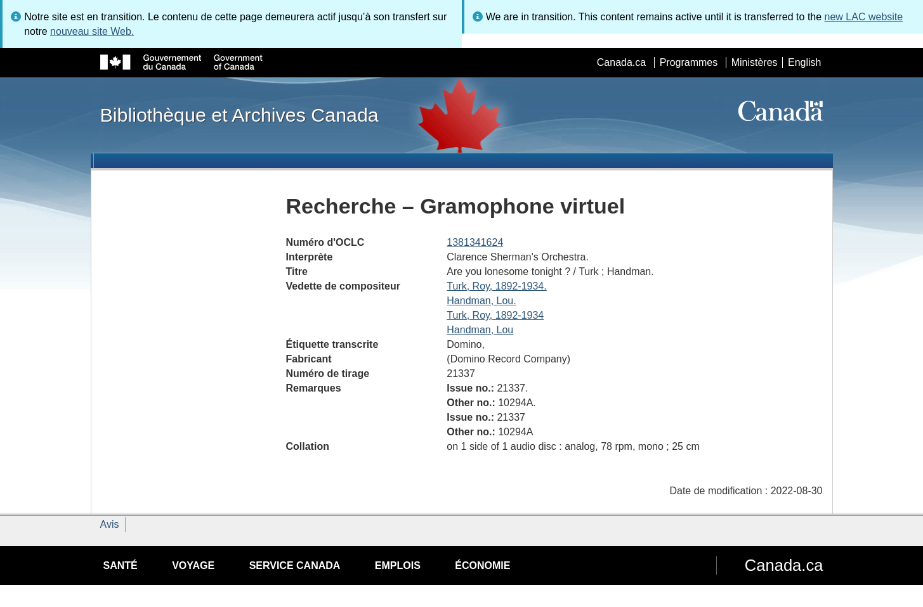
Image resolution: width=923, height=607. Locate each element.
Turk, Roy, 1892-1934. (496, 286)
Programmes (689, 62)
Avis (109, 524)
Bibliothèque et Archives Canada (239, 114)
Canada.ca (621, 62)
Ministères (754, 62)
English (804, 62)
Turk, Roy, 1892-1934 (495, 315)
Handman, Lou (480, 329)
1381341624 (475, 242)
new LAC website (864, 16)
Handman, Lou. (481, 300)
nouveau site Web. (92, 31)
